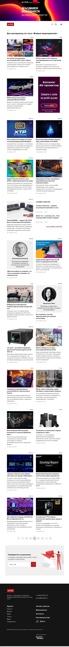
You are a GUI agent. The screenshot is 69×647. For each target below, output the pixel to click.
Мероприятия (41, 609)
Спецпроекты (11, 621)
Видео (9, 618)
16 (42, 537)
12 (26, 537)
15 (38, 537)
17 (50, 537)
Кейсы (9, 613)
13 (30, 537)
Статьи (9, 615)
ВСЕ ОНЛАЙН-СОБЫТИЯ (54, 225)
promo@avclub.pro (41, 597)
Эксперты (40, 613)
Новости (9, 608)
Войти (42, 620)
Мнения (9, 610)
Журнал (10, 605)
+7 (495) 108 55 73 (42, 594)
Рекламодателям (43, 617)
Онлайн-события (42, 605)
